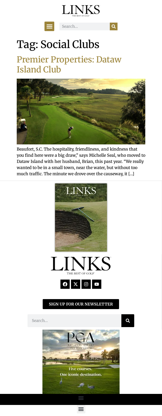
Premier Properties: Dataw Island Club (69, 64)
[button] (49, 26)
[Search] (114, 26)
